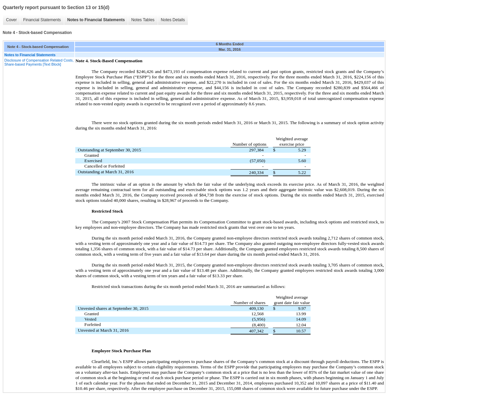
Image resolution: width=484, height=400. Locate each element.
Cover (11, 19)
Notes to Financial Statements (96, 19)
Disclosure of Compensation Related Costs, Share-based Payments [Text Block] (39, 62)
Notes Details (173, 19)
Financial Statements (42, 19)
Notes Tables (142, 19)
